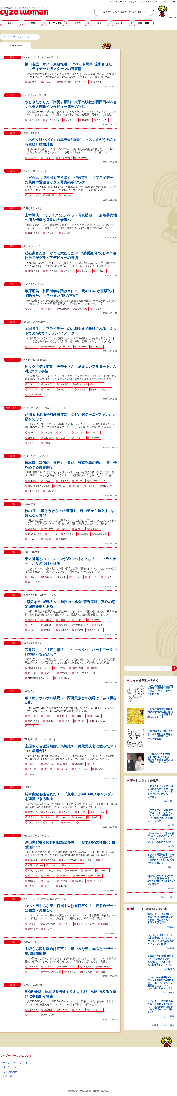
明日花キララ (51, 822)
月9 (63, 529)
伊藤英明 (50, 195)
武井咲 (94, 668)
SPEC (103, 870)
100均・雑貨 (168, 801)
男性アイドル (55, 23)
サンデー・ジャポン (68, 967)
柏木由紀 (68, 822)
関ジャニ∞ (32, 432)
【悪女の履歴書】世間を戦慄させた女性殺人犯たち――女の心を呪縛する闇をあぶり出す (160, 713)
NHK (54, 865)
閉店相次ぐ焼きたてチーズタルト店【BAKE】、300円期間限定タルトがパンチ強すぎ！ (160, 879)
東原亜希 (50, 721)
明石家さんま (33, 271)
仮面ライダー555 (35, 865)
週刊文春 (48, 625)
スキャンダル (49, 812)
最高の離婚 (33, 860)
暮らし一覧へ (167, 897)
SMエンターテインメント (54, 577)
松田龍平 (63, 539)
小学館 (64, 881)
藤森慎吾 (105, 924)
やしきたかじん (52, 120)
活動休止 (48, 1010)
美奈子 (48, 384)
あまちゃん (60, 486)
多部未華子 (63, 630)
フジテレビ (52, 534)
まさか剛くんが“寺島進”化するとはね (122, 11)
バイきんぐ (48, 82)
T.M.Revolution (98, 721)
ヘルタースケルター (73, 865)
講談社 (48, 817)
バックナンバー (11, 1067)
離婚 (32, 764)
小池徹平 (48, 443)
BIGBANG (63, 1010)
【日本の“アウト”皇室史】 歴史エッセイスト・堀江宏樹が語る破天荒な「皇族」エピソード (160, 758)
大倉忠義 (48, 432)
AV (48, 389)
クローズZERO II (69, 860)
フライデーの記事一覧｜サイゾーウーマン (24, 11)
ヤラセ (48, 967)
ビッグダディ (65, 389)
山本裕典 (66, 233)
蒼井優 (91, 486)
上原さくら (48, 764)
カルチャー (121, 23)
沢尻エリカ (33, 876)
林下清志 (81, 389)
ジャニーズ (33, 443)
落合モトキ (107, 486)
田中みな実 (33, 929)
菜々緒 (81, 721)
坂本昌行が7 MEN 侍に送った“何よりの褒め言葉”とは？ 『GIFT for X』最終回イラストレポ (160, 960)
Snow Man (169, 992)
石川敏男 (64, 764)
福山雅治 (84, 534)
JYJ (32, 577)
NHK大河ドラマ (81, 625)
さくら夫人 (102, 120)
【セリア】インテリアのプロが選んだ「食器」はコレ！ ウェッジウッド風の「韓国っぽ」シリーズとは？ (160, 791)
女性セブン (33, 881)
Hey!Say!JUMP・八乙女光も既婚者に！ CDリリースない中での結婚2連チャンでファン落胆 (160, 939)
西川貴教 (66, 721)
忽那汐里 (32, 529)
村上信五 (87, 860)
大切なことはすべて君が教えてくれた (44, 870)
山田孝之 (63, 886)
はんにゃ (78, 432)
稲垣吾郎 (63, 625)
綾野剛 (88, 870)
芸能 (33, 23)
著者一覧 (7, 1076)
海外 (99, 23)
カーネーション (97, 881)
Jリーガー (82, 812)
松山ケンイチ (104, 860)
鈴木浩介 (32, 481)
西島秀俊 (32, 158)
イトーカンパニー (97, 481)
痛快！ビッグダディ (101, 389)
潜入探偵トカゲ (34, 534)
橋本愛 (76, 486)
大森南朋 (50, 491)
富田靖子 (98, 625)
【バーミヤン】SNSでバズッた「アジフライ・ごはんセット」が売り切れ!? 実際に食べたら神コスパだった (160, 815)
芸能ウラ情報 (65, 82)
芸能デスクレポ (81, 769)
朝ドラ (79, 481)
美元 (94, 764)
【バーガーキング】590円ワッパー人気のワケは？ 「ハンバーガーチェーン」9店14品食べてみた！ (161, 837)
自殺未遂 (64, 769)
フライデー (82, 82)
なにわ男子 (169, 1016)
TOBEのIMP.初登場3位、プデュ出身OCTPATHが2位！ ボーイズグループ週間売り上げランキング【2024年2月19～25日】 (160, 983)
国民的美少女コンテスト (38, 668)
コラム (77, 23)
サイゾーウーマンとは (14, 1062)
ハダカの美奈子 (34, 395)
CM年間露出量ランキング (39, 678)
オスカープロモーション (85, 673)
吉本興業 (87, 967)
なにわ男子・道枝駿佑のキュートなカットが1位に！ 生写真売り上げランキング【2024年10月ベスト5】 (160, 1007)
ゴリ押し (48, 673)
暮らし (10, 23)
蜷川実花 (79, 881)
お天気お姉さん (63, 678)
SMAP (32, 625)
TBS (97, 384)
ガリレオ (79, 529)
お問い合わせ (9, 1071)
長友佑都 (48, 438)
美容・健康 (143, 23)
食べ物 (171, 825)
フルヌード (33, 384)
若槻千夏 (64, 716)
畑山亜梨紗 (64, 309)
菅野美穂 (32, 620)
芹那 (63, 438)
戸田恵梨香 (72, 870)
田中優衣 (100, 271)
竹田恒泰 (48, 309)
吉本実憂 (64, 673)
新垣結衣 (79, 630)
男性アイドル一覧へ (164, 1025)
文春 (63, 817)
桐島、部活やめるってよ (38, 486)
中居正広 (170, 927)
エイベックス (33, 582)
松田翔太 (48, 539)
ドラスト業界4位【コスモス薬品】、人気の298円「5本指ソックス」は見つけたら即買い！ (160, 858)
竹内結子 (48, 630)
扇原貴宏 (32, 817)
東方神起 (92, 577)
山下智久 (94, 529)
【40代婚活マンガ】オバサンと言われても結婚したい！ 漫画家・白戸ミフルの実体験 (160, 735)
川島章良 (78, 438)
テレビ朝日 (64, 384)
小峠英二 (32, 82)
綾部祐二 (32, 438)
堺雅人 (48, 620)
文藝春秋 (94, 817)
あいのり (32, 347)
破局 (79, 716)
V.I (32, 1015)
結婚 (48, 158)
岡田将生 (66, 347)
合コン (84, 822)
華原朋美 (97, 309)
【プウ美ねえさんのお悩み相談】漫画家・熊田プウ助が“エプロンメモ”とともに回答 (160, 689)
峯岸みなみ (33, 812)
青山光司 (99, 769)
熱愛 (48, 481)
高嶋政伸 (79, 764)
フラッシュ (84, 271)
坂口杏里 (97, 82)
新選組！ (32, 630)
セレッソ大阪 (99, 812)
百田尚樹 (86, 120)
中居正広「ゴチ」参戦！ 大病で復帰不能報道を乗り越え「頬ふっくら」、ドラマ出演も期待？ (161, 918)
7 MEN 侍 (169, 969)
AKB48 (63, 432)
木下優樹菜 (95, 716)
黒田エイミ (68, 534)
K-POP (108, 577)
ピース (94, 432)
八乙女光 (170, 948)
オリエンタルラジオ (85, 924)
